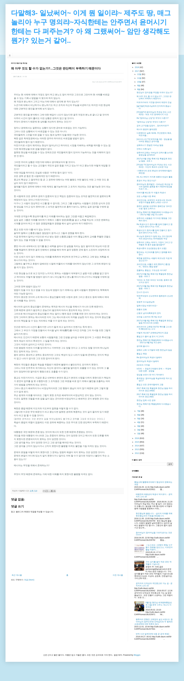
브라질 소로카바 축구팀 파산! (149, 317)
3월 (139, 426)
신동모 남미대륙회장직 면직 (149, 313)
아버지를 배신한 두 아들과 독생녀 (151, 193)
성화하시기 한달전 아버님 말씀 (150, 145)
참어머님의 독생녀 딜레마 (148, 361)
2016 (137, 438)
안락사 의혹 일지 (144, 149)
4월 (139, 422)
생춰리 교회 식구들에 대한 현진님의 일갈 (154, 350)
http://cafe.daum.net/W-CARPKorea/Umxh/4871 (107, 82)
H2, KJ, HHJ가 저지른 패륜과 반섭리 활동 (154, 177)
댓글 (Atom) (29, 580)
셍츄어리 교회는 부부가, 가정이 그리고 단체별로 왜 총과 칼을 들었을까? (154, 243)
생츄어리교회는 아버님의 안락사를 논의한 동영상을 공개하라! (155, 154)
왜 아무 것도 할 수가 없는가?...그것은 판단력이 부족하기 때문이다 (154, 97)
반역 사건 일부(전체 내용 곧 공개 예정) (152, 634)
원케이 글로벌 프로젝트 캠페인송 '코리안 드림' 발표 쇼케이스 (154, 207)
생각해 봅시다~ (143, 346)
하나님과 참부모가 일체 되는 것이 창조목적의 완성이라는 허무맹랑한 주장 (154, 237)
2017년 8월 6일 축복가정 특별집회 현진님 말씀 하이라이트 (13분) (155, 321)
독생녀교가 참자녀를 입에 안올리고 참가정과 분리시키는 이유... (154, 231)
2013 (137, 449)
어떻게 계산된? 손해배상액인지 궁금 (152, 333)
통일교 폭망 (142, 354)
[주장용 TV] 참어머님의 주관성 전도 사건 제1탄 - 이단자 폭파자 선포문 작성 (154, 166)
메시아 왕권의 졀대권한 (147, 129)
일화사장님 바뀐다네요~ (147, 306)
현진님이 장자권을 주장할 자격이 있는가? (154, 92)
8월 (139, 89)
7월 (139, 411)
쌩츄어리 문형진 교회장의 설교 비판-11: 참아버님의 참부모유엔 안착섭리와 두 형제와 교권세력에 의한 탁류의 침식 (153, 621)
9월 (139, 85)
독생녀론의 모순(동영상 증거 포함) (151, 248)
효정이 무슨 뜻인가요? (146, 180)
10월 (139, 82)
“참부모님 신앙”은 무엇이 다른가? (151, 122)
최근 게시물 (17, 575)
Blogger (137, 655)
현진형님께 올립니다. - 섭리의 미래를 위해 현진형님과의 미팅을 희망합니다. (154, 514)
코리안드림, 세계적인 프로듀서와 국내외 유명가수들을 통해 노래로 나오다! (154, 201)
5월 (139, 418)
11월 (139, 78)
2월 (139, 430)
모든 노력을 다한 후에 (146, 196)
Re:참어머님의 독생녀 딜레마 (149, 357)
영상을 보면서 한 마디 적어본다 (150, 375)
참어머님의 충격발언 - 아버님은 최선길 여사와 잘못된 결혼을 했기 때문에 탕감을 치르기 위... (155, 186)
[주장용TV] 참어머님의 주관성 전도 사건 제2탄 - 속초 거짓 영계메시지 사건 (154, 113)
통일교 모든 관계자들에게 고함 (150, 384)
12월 (139, 74)
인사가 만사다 (143, 292)
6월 (139, 415)
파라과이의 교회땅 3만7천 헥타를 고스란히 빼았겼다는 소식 (154, 328)
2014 (137, 446)
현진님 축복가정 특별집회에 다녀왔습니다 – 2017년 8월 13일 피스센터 (155, 213)
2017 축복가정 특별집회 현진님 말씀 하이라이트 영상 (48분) (154, 389)
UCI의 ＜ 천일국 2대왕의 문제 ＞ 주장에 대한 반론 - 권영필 (154, 370)
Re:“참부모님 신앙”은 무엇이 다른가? (153, 118)
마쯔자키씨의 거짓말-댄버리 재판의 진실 (154, 102)
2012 (137, 453)
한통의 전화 (142, 309)
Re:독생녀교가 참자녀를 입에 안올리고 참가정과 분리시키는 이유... (154, 225)
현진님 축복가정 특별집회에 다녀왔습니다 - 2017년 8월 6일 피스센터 (155, 341)
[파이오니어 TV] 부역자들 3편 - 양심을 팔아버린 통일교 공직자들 (154, 140)
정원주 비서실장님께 (145, 302)
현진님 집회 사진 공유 (146, 400)
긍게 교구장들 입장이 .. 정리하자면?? (153, 126)
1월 (139, 433)
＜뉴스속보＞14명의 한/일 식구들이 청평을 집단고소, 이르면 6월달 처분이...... (159, 547)
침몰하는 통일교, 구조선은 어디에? (152, 270)
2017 (137, 71)
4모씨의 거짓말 (143, 365)
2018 (137, 67)
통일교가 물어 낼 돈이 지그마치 (150, 336)
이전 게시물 (118, 575)
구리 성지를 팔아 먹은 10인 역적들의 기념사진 (159, 563)
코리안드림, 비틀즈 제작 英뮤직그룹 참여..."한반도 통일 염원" (153, 265)
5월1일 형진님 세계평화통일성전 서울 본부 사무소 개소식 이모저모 (159, 604)
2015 (137, 442)
